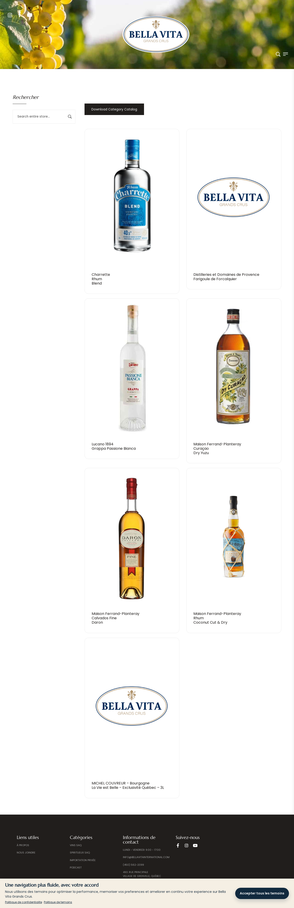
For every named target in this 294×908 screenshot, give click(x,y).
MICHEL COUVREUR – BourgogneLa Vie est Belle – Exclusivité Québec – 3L (128, 785)
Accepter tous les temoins (262, 893)
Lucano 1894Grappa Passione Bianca (114, 446)
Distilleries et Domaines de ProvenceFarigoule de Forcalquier (226, 277)
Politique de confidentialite (23, 902)
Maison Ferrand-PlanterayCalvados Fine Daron (115, 618)
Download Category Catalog (114, 109)
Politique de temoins (58, 902)
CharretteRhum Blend (101, 279)
